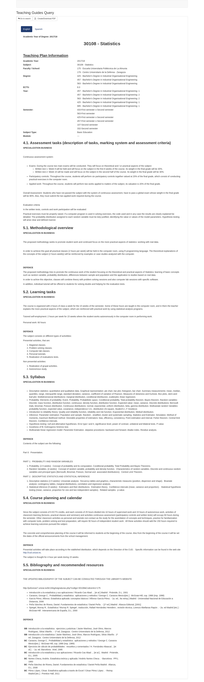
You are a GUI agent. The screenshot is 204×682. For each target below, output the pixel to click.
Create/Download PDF (45, 19)
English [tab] (26, 29)
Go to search (24, 19)
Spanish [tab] (38, 29)
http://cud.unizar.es (32, 552)
